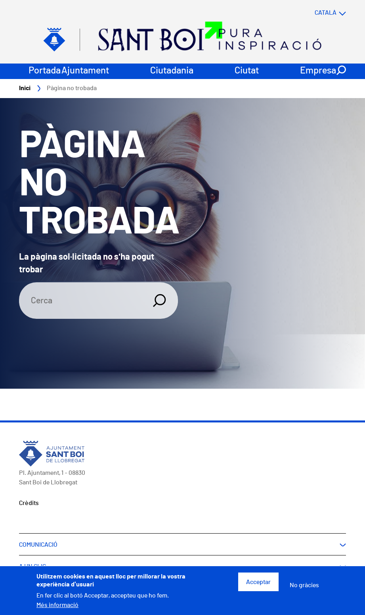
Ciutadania (171, 71)
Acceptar (258, 582)
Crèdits (29, 503)
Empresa (318, 71)
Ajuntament (85, 71)
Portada (45, 71)
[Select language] (314, 13)
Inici (25, 88)
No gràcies (304, 585)
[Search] (81, 300)
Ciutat (247, 71)
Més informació (57, 605)
